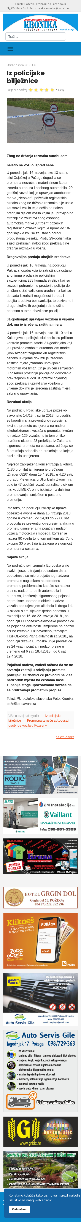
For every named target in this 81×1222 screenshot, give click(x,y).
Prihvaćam (19, 1209)
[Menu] (10, 48)
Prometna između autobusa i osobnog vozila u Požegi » (38, 723)
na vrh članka (65, 737)
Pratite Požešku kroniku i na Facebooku (40, 4)
